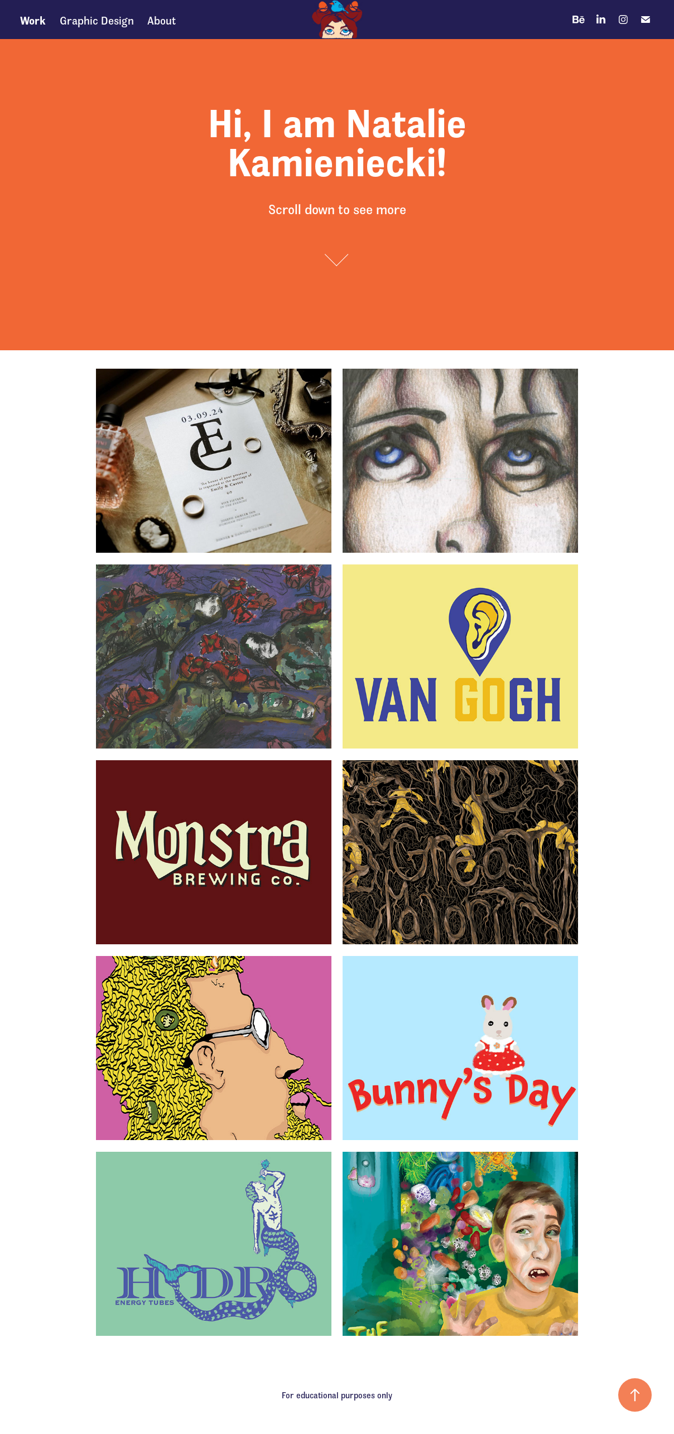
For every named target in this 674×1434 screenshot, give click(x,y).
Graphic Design (97, 19)
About (161, 19)
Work (33, 19)
